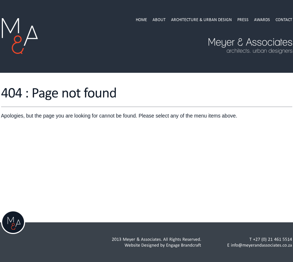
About (159, 19)
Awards (262, 19)
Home (141, 19)
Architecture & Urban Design (201, 19)
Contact (284, 19)
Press (243, 19)
